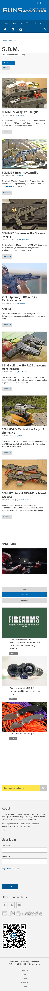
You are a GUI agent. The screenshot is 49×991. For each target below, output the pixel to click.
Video (28, 23)
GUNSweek (21, 115)
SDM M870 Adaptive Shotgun (20, 112)
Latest (24, 589)
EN (41, 2)
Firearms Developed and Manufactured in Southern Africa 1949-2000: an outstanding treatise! (24, 644)
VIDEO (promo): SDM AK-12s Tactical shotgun (19, 299)
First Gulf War (7, 186)
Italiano (5, 68)
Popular (24, 595)
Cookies (24, 986)
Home (6, 23)
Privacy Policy (24, 982)
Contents (17, 23)
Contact (24, 974)
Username (6, 845)
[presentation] (21, 876)
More (37, 23)
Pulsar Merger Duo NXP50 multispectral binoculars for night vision (25, 691)
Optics (13, 699)
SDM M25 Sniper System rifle (20, 172)
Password (6, 856)
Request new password (10, 869)
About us (25, 970)
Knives (13, 738)
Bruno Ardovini (22, 372)
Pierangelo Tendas (24, 239)
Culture (14, 653)
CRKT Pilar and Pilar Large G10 (23, 733)
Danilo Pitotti (21, 303)
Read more (7, 132)
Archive (24, 600)
